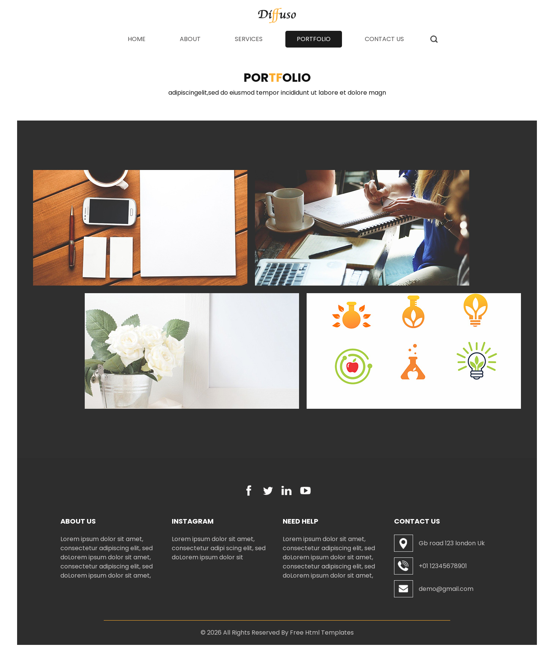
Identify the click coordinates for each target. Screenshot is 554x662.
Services (249, 39)
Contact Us (384, 39)
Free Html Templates (322, 632)
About (190, 39)
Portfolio (314, 39)
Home (142, 39)
